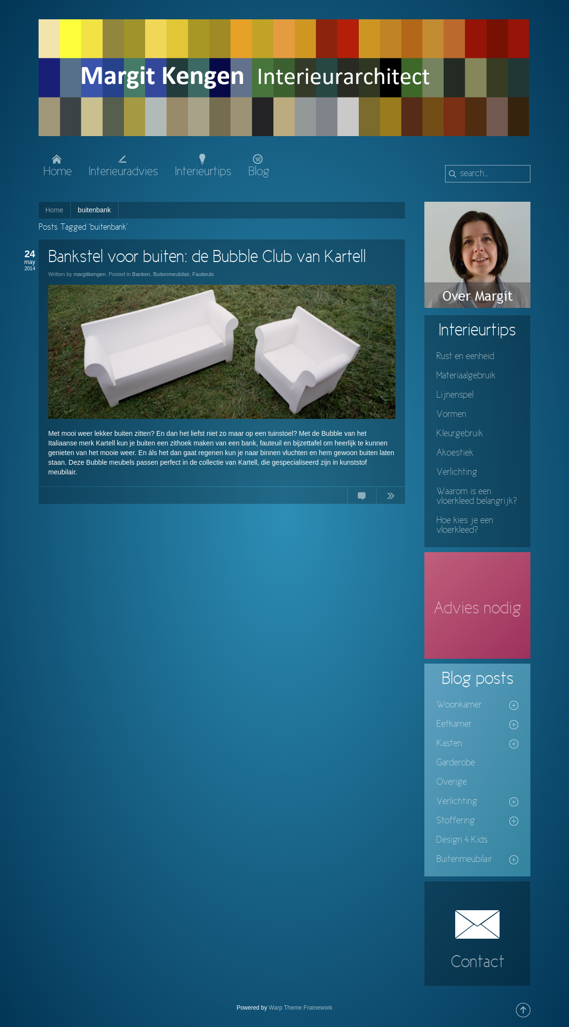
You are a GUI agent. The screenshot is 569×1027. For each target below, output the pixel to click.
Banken (141, 274)
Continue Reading (390, 497)
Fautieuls (203, 274)
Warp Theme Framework (300, 1007)
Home (54, 210)
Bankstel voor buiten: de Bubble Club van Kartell (207, 257)
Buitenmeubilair (171, 274)
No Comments (361, 497)
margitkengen (89, 274)
